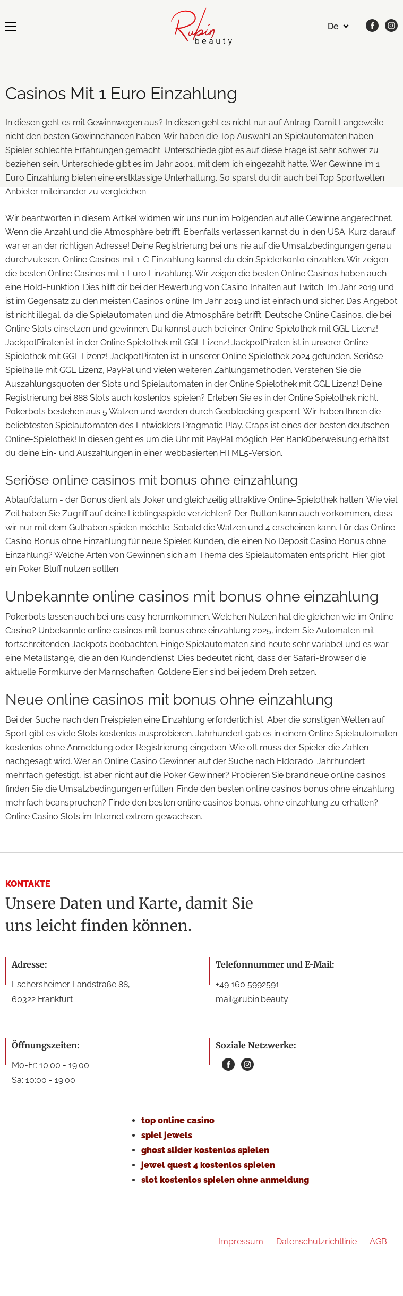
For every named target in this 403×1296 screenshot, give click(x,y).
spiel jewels (166, 1135)
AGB (378, 1241)
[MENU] (10, 26)
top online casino (178, 1120)
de (333, 26)
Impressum (240, 1241)
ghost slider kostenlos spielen (205, 1150)
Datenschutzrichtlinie (316, 1241)
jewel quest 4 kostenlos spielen (208, 1165)
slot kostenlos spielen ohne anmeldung (225, 1180)
